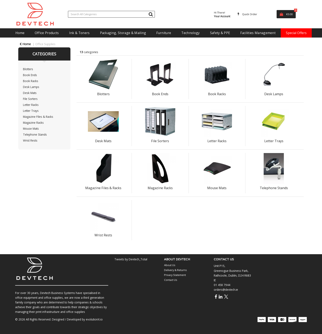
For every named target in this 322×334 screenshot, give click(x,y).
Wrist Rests (30, 140)
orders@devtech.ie (226, 290)
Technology (190, 33)
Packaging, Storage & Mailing (123, 33)
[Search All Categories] (111, 14)
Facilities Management (258, 33)
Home (19, 33)
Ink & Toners (79, 33)
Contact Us (170, 280)
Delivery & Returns (175, 270)
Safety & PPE (220, 33)
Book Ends (30, 75)
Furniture (163, 33)
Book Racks (30, 81)
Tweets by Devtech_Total (130, 259)
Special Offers (296, 33)
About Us (169, 265)
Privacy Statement (175, 275)
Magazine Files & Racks (38, 117)
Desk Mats (30, 93)
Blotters (28, 69)
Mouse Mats (31, 128)
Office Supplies (45, 44)
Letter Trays (31, 111)
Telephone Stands (35, 134)
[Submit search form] (150, 14)
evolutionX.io (94, 319)
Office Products (47, 33)
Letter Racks (31, 105)
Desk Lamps (31, 87)
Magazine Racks (33, 123)
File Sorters (30, 99)
